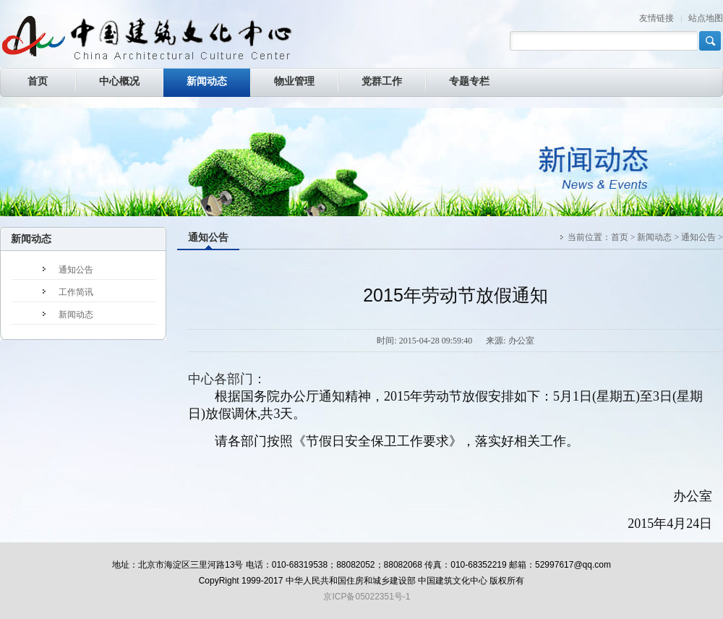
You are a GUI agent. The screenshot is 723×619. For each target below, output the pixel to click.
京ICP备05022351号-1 (366, 597)
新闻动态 (654, 237)
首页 (619, 237)
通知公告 (208, 237)
